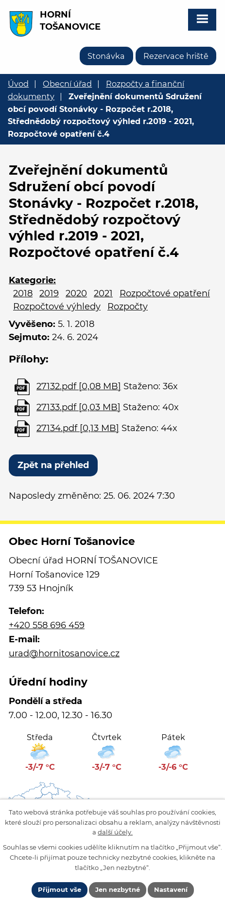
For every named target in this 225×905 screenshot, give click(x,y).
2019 (49, 293)
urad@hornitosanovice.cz (64, 653)
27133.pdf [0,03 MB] (78, 407)
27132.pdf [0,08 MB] (78, 386)
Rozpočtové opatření (165, 293)
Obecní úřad (67, 84)
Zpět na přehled (53, 465)
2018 (23, 293)
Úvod (18, 84)
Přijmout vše (59, 889)
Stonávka (106, 56)
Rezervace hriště (175, 56)
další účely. (115, 832)
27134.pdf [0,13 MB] (77, 428)
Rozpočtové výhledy (57, 306)
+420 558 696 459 (47, 625)
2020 (76, 293)
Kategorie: (32, 280)
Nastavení (171, 889)
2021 (103, 293)
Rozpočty (127, 306)
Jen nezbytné (117, 889)
